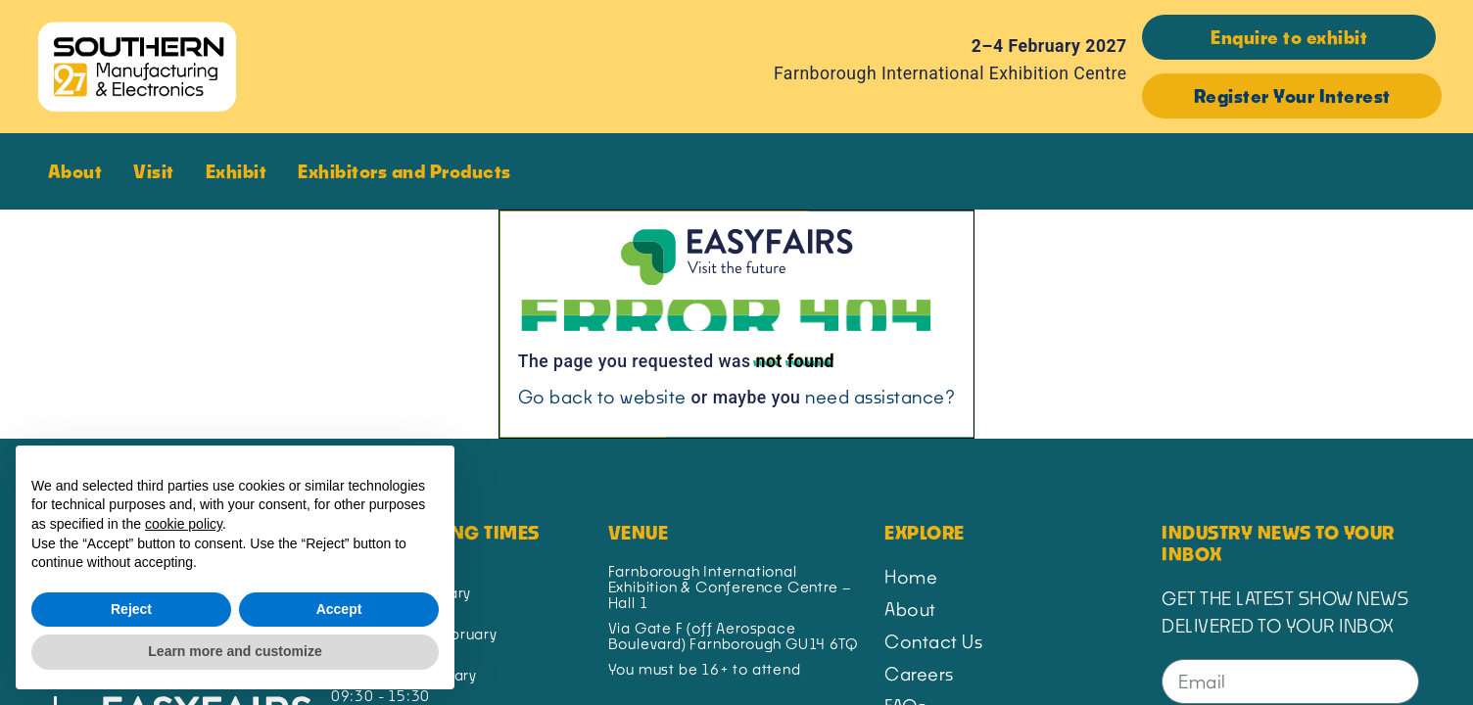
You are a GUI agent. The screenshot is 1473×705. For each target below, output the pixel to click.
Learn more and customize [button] (234, 651)
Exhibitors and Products (409, 171)
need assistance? (880, 396)
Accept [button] (339, 609)
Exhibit (241, 171)
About (80, 171)
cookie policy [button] (183, 524)
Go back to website (602, 396)
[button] (1289, 37)
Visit (158, 171)
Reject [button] (131, 609)
